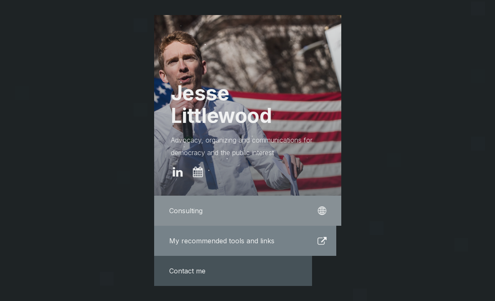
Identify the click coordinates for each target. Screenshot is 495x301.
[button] (177, 172)
